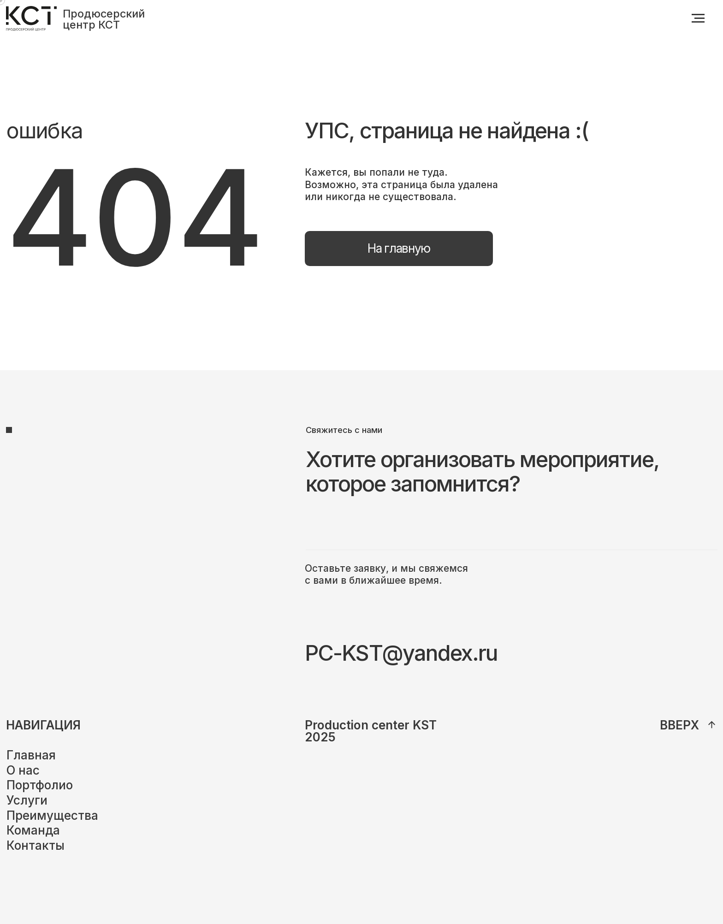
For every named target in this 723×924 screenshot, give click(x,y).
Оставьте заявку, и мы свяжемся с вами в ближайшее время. (386, 574)
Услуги (26, 800)
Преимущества (52, 815)
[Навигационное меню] (698, 18)
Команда (33, 830)
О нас (23, 770)
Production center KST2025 (371, 731)
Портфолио (39, 785)
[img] (711, 724)
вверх (679, 725)
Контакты (35, 845)
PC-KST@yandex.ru (401, 653)
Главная (31, 755)
